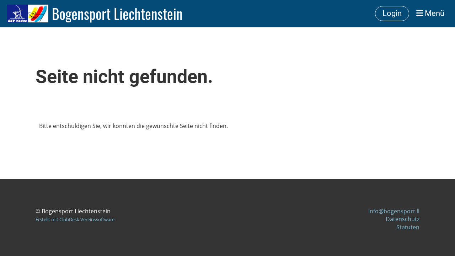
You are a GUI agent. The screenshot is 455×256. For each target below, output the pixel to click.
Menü (430, 13)
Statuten (407, 227)
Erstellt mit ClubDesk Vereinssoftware (75, 219)
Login (392, 13)
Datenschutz (402, 219)
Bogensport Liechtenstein (117, 13)
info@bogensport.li (393, 211)
